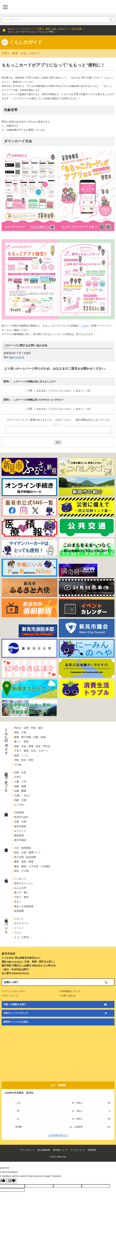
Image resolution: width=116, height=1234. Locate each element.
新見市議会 (20, 840)
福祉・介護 (20, 732)
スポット (19, 918)
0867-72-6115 (16, 357)
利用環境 (92, 1150)
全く (88, 390)
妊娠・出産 (20, 772)
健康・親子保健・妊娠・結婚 (29, 737)
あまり (78, 390)
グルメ (17, 932)
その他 (17, 764)
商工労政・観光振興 (25, 857)
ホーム (11, 28)
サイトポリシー (27, 1150)
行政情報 (19, 812)
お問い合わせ (68, 995)
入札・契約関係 (22, 847)
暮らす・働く (21, 892)
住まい (17, 901)
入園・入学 (20, 781)
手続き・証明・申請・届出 (28, 727)
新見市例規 (20, 826)
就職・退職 (20, 786)
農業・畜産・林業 (23, 861)
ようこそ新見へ (22, 937)
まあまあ (40, 390)
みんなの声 (20, 888)
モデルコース (21, 923)
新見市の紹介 (21, 817)
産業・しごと (21, 755)
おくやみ (19, 804)
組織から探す (11, 982)
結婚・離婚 (20, 790)
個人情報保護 (43, 1150)
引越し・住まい (22, 795)
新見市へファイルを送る (16, 1021)
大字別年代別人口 (58, 1135)
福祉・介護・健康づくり (27, 852)
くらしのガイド (25, 28)
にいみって (20, 878)
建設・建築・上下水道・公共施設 (32, 866)
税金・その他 (21, 870)
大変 (29, 390)
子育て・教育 (21, 897)
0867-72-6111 (14, 961)
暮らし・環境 (21, 741)
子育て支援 (76, 28)
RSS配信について (71, 991)
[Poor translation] (12, 1180)
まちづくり (20, 830)
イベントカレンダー (14, 991)
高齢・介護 (20, 800)
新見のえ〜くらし (23, 883)
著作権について (60, 1150)
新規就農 (19, 910)
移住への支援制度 (23, 906)
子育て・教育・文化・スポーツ (52, 28)
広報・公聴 (20, 821)
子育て (17, 777)
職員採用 (19, 835)
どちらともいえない (60, 390)
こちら (85, 325)
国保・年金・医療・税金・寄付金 (32, 746)
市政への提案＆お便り (15, 1004)
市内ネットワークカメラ (16, 1013)
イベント (19, 928)
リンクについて (77, 1150)
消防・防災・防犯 (23, 760)
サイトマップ (11, 995)
